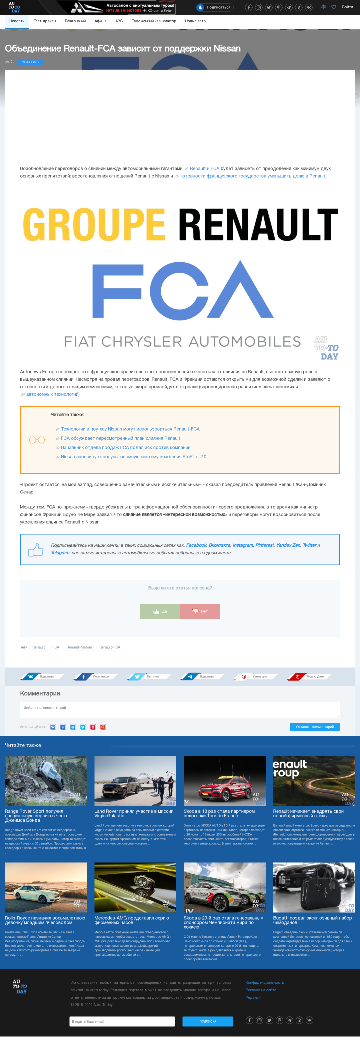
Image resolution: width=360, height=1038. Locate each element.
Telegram (60, 553)
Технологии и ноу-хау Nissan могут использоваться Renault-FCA (130, 429)
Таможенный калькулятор (154, 21)
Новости (17, 21)
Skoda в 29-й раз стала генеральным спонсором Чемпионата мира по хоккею (224, 924)
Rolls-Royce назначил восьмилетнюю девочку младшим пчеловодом (45, 922)
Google (103, 729)
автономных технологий (52, 394)
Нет (200, 611)
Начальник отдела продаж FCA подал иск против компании (125, 448)
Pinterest (264, 546)
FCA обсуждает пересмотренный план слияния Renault (120, 438)
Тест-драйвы (45, 21)
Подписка (208, 1023)
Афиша (100, 21)
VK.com (53, 729)
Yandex (93, 729)
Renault (38, 647)
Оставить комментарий (315, 728)
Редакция (254, 999)
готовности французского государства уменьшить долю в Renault (252, 176)
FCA (55, 647)
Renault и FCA (205, 169)
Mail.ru (73, 729)
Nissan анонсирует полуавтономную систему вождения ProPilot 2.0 (133, 457)
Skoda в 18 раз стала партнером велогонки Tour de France (219, 815)
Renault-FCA (110, 647)
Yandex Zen (288, 546)
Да (160, 611)
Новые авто (195, 21)
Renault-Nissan (79, 647)
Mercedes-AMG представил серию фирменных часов (131, 922)
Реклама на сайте (261, 992)
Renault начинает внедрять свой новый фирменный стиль (308, 815)
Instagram (242, 546)
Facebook (196, 546)
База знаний (75, 21)
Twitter (309, 546)
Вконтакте (219, 546)
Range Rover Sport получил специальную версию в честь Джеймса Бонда (36, 817)
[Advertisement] (180, 123)
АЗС (119, 21)
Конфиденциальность (265, 984)
